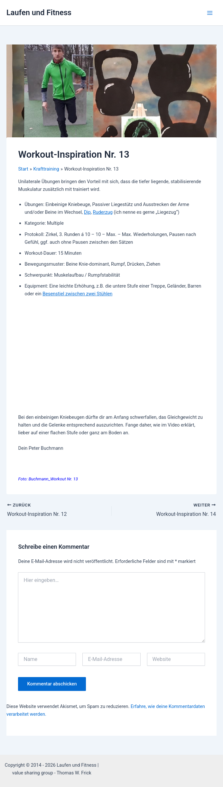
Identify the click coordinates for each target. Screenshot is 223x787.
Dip (87, 212)
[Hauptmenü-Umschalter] (210, 13)
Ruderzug (103, 212)
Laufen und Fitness (38, 12)
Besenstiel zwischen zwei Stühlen (77, 294)
